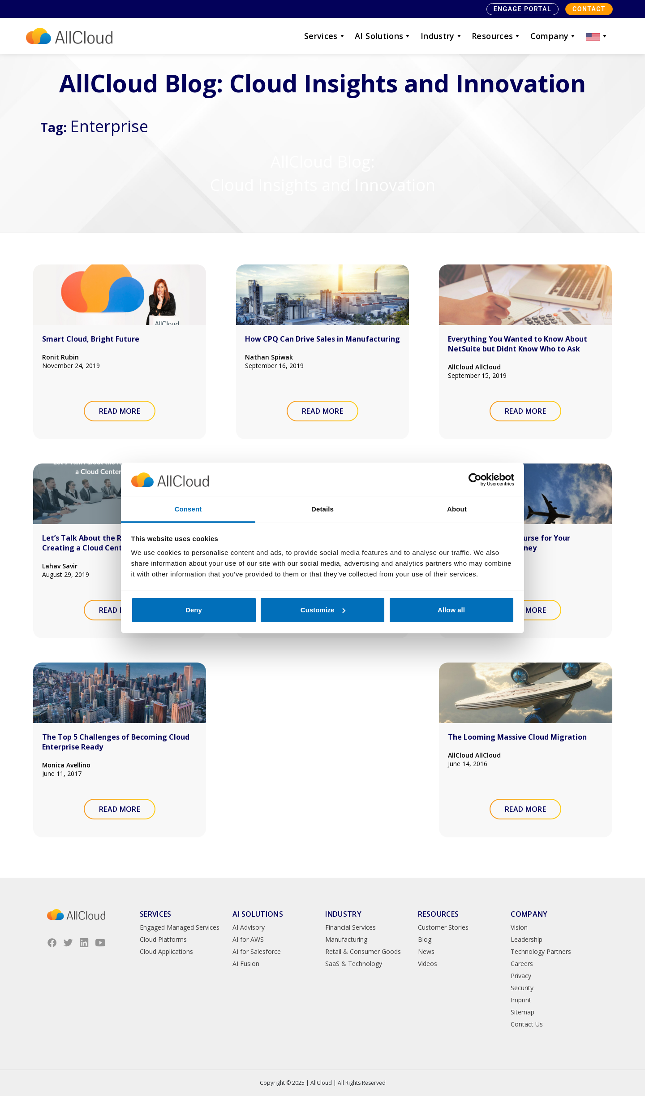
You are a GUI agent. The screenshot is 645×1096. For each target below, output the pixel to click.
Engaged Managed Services (179, 927)
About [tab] (457, 509)
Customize (323, 610)
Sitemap (522, 1012)
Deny (193, 610)
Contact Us (527, 1024)
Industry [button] (442, 36)
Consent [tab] (188, 509)
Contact (589, 9)
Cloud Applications (166, 951)
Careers (522, 963)
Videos (427, 963)
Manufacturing (346, 939)
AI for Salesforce (256, 951)
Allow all (451, 610)
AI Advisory (248, 927)
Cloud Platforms (163, 939)
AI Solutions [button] (383, 36)
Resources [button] (496, 36)
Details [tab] (322, 509)
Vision (519, 927)
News (426, 951)
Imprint (521, 1000)
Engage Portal (522, 9)
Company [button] (553, 36)
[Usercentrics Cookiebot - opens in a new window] (475, 479)
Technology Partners (541, 951)
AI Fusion (245, 963)
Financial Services (350, 927)
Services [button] (325, 36)
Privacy (521, 975)
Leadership (526, 939)
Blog (424, 939)
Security (522, 987)
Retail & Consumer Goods (363, 951)
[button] (597, 36)
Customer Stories (443, 927)
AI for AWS (248, 939)
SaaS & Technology (353, 963)
